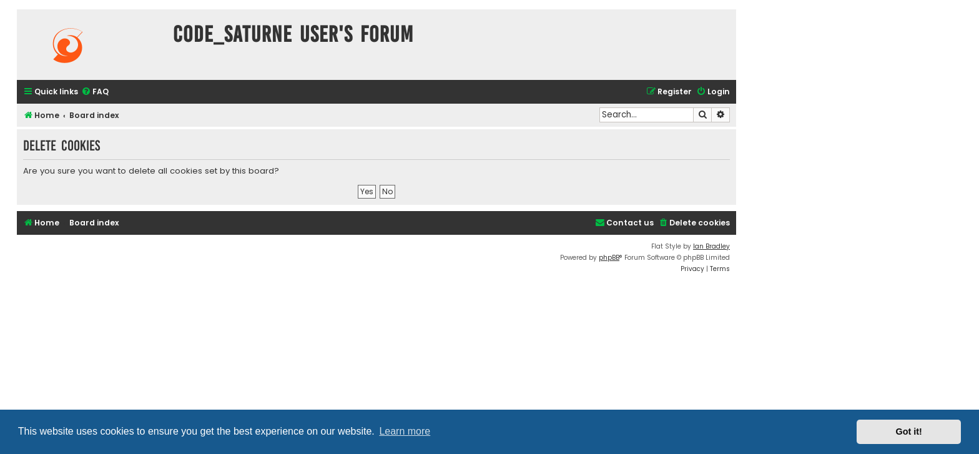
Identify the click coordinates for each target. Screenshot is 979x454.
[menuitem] (95, 92)
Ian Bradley (711, 246)
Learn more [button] (404, 431)
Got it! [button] (909, 432)
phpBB (609, 257)
